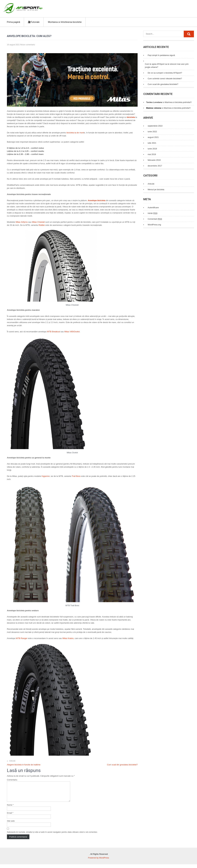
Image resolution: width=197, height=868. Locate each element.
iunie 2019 (152, 148)
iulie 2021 (152, 143)
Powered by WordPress (98, 861)
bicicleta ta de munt (75, 132)
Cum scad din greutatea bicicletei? (122, 765)
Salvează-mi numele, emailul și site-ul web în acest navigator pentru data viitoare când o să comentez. (52, 836)
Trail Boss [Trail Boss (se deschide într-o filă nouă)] (76, 476)
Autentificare (153, 207)
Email (10, 816)
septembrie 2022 (155, 126)
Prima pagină (13, 22)
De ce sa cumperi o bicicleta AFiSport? (165, 73)
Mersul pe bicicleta (156, 189)
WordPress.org (154, 224)
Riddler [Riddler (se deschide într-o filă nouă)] (41, 225)
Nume (10, 808)
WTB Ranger (21, 638)
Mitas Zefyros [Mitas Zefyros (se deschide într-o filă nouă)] (22, 222)
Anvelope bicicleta (96, 200)
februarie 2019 (154, 160)
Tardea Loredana (154, 102)
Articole (12, 761)
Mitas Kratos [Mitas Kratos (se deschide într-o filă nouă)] (68, 638)
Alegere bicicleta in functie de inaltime (23, 765)
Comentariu (12, 780)
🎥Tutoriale (34, 22)
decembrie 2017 (155, 166)
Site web (11, 824)
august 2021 (153, 137)
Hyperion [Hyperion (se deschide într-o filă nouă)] (45, 476)
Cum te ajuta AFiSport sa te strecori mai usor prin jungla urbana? (167, 65)
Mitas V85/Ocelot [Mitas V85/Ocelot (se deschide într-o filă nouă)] (72, 331)
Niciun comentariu (27, 45)
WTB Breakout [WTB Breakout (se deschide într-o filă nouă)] (53, 331)
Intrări (152, 213)
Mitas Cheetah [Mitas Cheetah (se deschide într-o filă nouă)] (38, 222)
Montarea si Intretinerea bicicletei (65, 22)
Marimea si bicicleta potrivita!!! (178, 102)
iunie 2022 (152, 131)
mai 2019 (152, 154)
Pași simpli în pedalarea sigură (161, 55)
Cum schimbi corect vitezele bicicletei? (165, 78)
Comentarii (155, 219)
